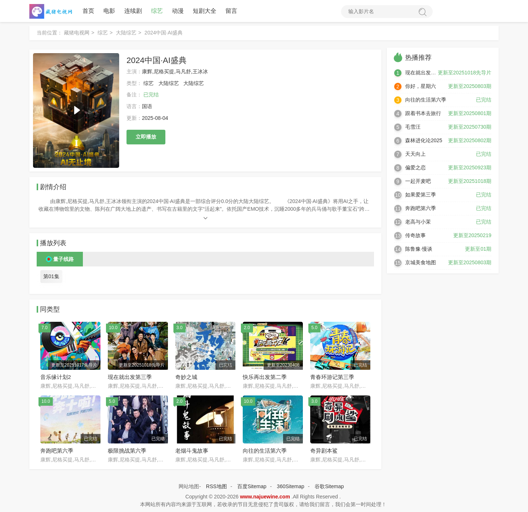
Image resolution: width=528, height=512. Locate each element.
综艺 (157, 11)
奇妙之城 (186, 377)
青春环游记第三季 (332, 377)
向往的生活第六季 (265, 450)
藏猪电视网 (76, 33)
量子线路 (63, 259)
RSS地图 (216, 486)
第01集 (51, 276)
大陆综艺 (126, 33)
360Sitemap (290, 486)
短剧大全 (204, 11)
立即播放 (146, 137)
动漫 (178, 11)
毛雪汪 (413, 127)
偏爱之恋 (415, 167)
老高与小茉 (418, 222)
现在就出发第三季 (130, 377)
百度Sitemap (251, 486)
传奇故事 (415, 235)
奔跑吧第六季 (56, 450)
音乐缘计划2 (55, 377)
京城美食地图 (420, 262)
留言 (231, 11)
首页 (88, 11)
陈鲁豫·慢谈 (418, 249)
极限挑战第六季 (127, 450)
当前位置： (49, 33)
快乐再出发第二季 (265, 377)
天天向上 (415, 154)
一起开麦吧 (418, 181)
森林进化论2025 (423, 140)
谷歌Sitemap (329, 486)
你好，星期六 (420, 86)
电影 (109, 11)
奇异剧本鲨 (324, 450)
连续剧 (133, 11)
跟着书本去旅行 (423, 113)
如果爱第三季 (420, 195)
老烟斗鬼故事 (191, 450)
